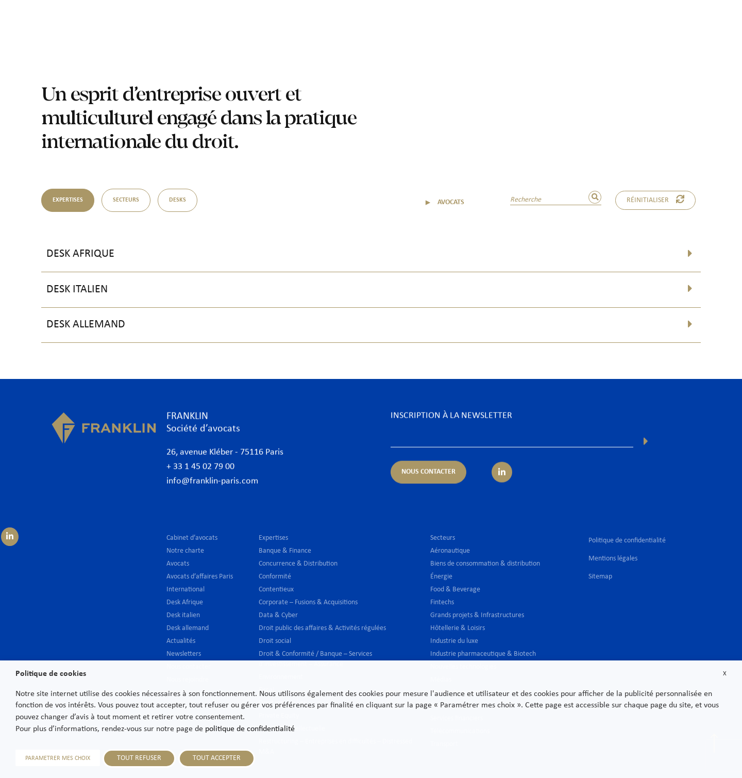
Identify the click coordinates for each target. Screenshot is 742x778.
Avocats (377, 24)
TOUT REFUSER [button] (139, 758)
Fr (718, 50)
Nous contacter (700, 24)
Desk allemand (85, 324)
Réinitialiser (655, 199)
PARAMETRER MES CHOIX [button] (57, 758)
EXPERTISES (68, 200)
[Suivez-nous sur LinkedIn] (10, 536)
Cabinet (333, 24)
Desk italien (77, 289)
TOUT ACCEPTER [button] (217, 758)
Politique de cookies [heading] (50, 674)
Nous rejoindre (632, 24)
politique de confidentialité (250, 729)
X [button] (725, 673)
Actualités (574, 24)
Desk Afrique (80, 254)
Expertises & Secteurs (443, 24)
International (518, 24)
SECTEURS (126, 200)
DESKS (177, 200)
